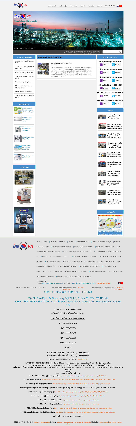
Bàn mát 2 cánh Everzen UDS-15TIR (26, 119)
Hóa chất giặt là (82, 242)
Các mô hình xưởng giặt (68, 266)
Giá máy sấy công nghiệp (105, 247)
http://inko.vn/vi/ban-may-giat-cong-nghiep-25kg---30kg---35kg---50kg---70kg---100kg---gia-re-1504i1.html (81, 383)
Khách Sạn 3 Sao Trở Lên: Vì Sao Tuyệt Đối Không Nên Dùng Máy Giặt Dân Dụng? (114, 155)
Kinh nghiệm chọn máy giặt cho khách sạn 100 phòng (114, 164)
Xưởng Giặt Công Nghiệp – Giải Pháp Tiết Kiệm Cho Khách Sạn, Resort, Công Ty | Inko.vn (114, 203)
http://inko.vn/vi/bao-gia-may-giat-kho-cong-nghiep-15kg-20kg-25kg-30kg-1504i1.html (82, 396)
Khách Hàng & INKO (53, 261)
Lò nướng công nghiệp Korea (24, 72)
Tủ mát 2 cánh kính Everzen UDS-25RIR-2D (28, 128)
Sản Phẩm (53, 242)
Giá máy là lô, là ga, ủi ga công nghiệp (99, 261)
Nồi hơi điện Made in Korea (23, 91)
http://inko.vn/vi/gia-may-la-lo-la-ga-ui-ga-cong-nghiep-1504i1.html (81, 400)
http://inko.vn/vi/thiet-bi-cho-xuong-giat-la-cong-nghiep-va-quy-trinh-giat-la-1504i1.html (83, 376)
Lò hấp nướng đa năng (98, 271)
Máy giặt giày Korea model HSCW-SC (26, 147)
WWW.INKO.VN (82, 359)
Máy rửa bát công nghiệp (61, 247)
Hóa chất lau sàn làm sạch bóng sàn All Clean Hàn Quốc (28, 110)
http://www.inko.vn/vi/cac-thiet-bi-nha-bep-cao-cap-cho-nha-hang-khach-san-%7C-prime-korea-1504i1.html (83, 408)
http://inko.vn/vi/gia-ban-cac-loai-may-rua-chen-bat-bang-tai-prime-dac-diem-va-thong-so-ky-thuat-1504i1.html (85, 412)
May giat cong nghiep (118, 288)
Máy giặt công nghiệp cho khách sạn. (56, 256)
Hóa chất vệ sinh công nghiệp (42, 422)
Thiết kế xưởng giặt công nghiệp (85, 256)
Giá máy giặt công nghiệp (101, 242)
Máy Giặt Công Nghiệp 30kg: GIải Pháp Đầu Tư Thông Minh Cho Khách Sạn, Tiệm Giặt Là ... (114, 127)
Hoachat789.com (103, 422)
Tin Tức (62, 242)
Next (120, 30)
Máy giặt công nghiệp (103, 283)
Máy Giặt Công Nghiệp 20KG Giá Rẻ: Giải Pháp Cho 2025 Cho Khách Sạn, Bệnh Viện (114, 184)
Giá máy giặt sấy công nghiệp (82, 422)
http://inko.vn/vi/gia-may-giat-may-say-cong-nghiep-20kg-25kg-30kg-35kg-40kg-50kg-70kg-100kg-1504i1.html (78, 379)
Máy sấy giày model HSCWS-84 (28, 156)
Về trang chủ (42, 242)
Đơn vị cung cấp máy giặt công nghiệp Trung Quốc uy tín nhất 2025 (114, 192)
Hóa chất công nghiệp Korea (23, 82)
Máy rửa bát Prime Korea (52, 271)
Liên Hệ (70, 242)
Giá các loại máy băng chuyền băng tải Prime (74, 276)
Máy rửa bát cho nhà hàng (89, 266)
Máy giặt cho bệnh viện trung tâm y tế (76, 251)
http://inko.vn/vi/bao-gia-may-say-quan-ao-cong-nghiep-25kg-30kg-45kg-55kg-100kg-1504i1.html (81, 392)
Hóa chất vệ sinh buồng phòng (65, 422)
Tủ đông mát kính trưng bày (76, 271)
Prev (15, 30)
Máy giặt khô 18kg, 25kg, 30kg (28, 138)
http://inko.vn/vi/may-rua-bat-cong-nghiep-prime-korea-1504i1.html (81, 404)
